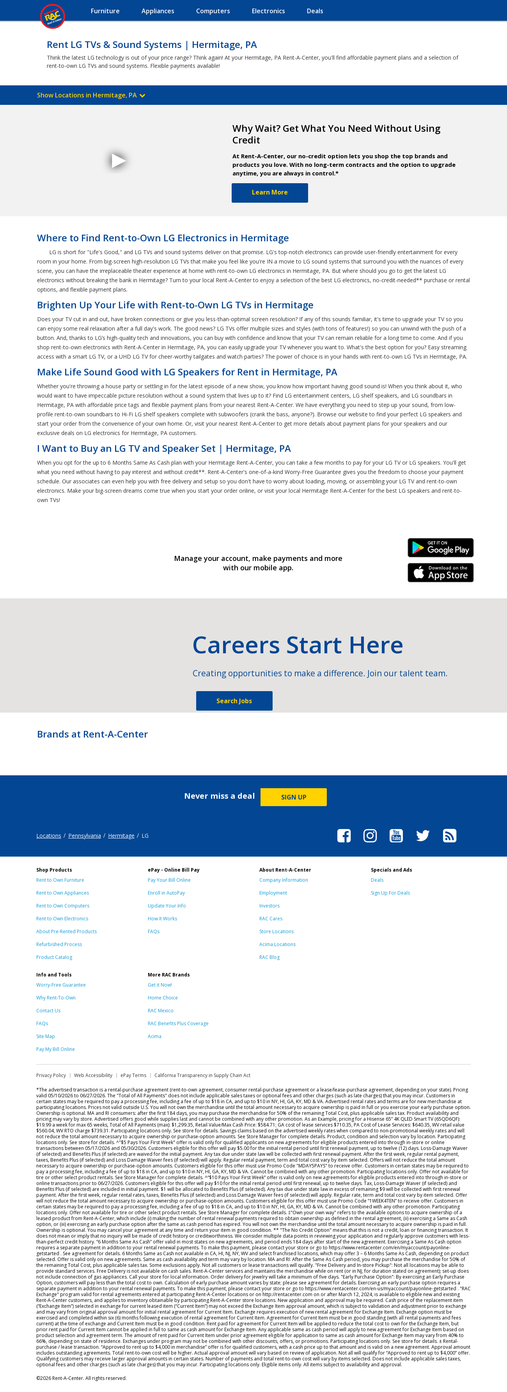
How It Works (162, 918)
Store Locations (276, 931)
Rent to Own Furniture (60, 880)
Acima (154, 1036)
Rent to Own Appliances (62, 893)
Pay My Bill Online (55, 1049)
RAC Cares (270, 918)
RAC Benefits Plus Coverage (178, 1023)
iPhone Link (441, 575)
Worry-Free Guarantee (61, 985)
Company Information (283, 880)
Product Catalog (54, 957)
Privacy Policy (51, 1075)
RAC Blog (269, 957)
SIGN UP (294, 797)
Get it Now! (160, 985)
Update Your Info (167, 905)
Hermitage (121, 835)
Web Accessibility (93, 1075)
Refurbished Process (59, 944)
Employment (273, 893)
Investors (269, 905)
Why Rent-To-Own (56, 997)
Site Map (45, 1036)
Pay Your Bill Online (169, 880)
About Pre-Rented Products (66, 931)
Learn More (270, 192)
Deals (377, 880)
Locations (48, 835)
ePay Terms (133, 1075)
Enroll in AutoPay (166, 893)
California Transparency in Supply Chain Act (202, 1075)
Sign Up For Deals (390, 893)
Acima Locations (277, 944)
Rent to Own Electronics (62, 918)
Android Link (441, 550)
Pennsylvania (84, 835)
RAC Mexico (161, 1010)
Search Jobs (234, 701)
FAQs (154, 931)
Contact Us (48, 1010)
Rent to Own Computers (62, 905)
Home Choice (163, 997)
